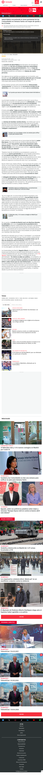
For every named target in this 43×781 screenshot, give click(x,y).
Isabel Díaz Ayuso (24, 298)
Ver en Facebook (3, 720)
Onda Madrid (23, 5)
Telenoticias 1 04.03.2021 (21, 636)
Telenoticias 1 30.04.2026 (21, 694)
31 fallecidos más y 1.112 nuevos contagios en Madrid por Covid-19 (5, 216)
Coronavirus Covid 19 (7, 445)
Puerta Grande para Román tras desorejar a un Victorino (6, 312)
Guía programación (21, 735)
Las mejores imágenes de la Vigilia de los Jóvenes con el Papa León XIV (6, 323)
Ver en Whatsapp (40, 720)
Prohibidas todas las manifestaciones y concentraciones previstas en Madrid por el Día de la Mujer (5, 189)
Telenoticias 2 (5, 476)
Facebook (3, 16)
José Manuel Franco (33, 298)
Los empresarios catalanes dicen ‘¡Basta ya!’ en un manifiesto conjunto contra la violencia (21, 564)
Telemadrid (21, 728)
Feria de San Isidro (17, 308)
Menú (41, 2)
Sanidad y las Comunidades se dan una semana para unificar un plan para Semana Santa (5, 134)
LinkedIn (28, 15)
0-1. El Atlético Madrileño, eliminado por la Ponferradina (6, 366)
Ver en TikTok (21, 720)
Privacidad (21, 764)
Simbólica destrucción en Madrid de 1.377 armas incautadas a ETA (21, 533)
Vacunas (14, 329)
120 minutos (4, 507)
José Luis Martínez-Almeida (8, 300)
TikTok (20, 16)
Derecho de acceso (21, 753)
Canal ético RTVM (21, 759)
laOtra (21, 732)
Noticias (5, 5)
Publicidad (21, 750)
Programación (36, 5)
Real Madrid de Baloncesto (19, 350)
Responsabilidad (21, 744)
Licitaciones (21, 757)
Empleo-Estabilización (21, 755)
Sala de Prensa (21, 741)
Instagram (15, 15)
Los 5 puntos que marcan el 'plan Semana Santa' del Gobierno (5, 94)
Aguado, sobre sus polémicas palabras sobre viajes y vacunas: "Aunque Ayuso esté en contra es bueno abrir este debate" (21, 494)
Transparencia (21, 746)
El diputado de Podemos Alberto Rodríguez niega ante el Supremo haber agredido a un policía (21, 595)
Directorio (21, 748)
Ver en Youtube (33, 720)
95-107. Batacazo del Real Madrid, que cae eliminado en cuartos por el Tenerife (6, 355)
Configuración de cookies (21, 771)
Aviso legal (21, 766)
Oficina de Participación (21, 762)
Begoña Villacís (18, 300)
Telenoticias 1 (5, 546)
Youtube (34, 15)
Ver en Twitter (9, 720)
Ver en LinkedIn (27, 720)
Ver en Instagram (15, 720)
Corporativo (21, 740)
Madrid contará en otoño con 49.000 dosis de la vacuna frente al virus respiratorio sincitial (6, 333)
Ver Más (21, 616)
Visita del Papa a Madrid (18, 318)
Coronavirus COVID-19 (14, 298)
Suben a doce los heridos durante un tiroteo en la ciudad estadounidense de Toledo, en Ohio (6, 344)
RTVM (21, 724)
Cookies (21, 769)
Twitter (8, 16)
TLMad (14, 5)
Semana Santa (5, 298)
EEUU (13, 340)
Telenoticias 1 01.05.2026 (21, 665)
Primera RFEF (15, 361)
